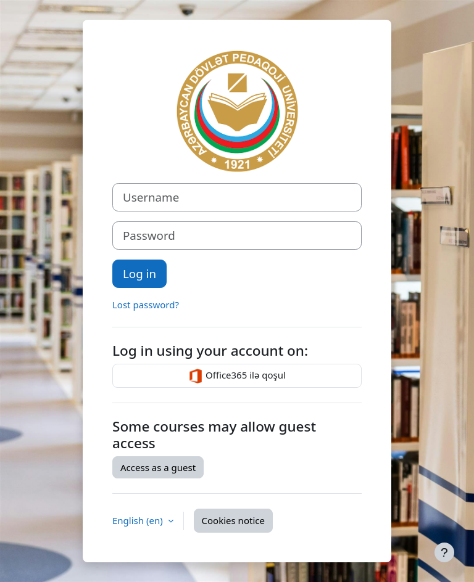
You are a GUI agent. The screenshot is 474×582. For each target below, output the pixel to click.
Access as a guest (158, 467)
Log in (139, 273)
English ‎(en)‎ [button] (138, 520)
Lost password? (145, 304)
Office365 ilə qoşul (237, 376)
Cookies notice (233, 520)
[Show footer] (444, 552)
